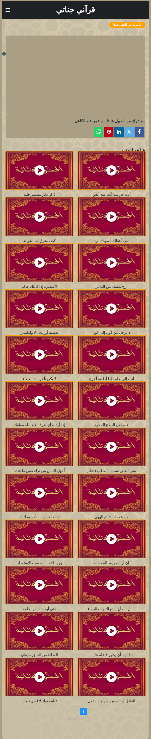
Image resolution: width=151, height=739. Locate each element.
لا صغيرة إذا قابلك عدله (39, 287)
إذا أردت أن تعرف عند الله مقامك (39, 425)
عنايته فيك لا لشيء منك (40, 701)
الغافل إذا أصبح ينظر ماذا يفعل (111, 701)
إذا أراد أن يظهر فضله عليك (111, 655)
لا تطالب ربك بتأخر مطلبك (39, 517)
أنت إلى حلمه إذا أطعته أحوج (111, 379)
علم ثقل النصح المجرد (111, 425)
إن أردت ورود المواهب (111, 563)
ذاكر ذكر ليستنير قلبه (40, 194)
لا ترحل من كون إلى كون (111, 333)
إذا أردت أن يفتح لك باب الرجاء (111, 609)
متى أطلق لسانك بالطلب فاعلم (111, 471)
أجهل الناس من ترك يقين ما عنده (39, 471)
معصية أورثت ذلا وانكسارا (39, 333)
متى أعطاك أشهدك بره (111, 241)
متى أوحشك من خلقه (39, 609)
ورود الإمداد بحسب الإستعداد (39, 563)
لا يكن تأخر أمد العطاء (39, 379)
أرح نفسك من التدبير (111, 287)
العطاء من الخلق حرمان (39, 655)
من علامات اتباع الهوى (111, 517)
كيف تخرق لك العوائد (39, 241)
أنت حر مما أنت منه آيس (111, 194)
